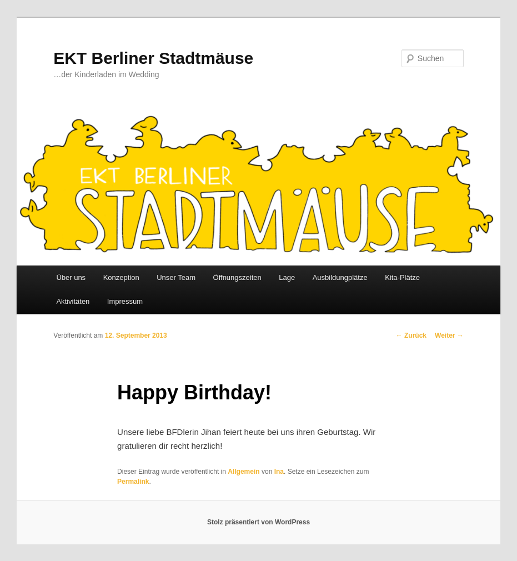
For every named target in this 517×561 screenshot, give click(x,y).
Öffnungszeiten (237, 277)
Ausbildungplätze (340, 277)
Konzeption (121, 277)
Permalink (133, 481)
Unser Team (176, 277)
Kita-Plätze (402, 277)
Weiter (449, 335)
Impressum (125, 301)
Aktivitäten (72, 301)
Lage (287, 277)
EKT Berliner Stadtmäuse (153, 58)
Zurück (411, 335)
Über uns (71, 277)
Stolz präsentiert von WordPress (258, 522)
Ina (279, 471)
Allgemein (243, 471)
